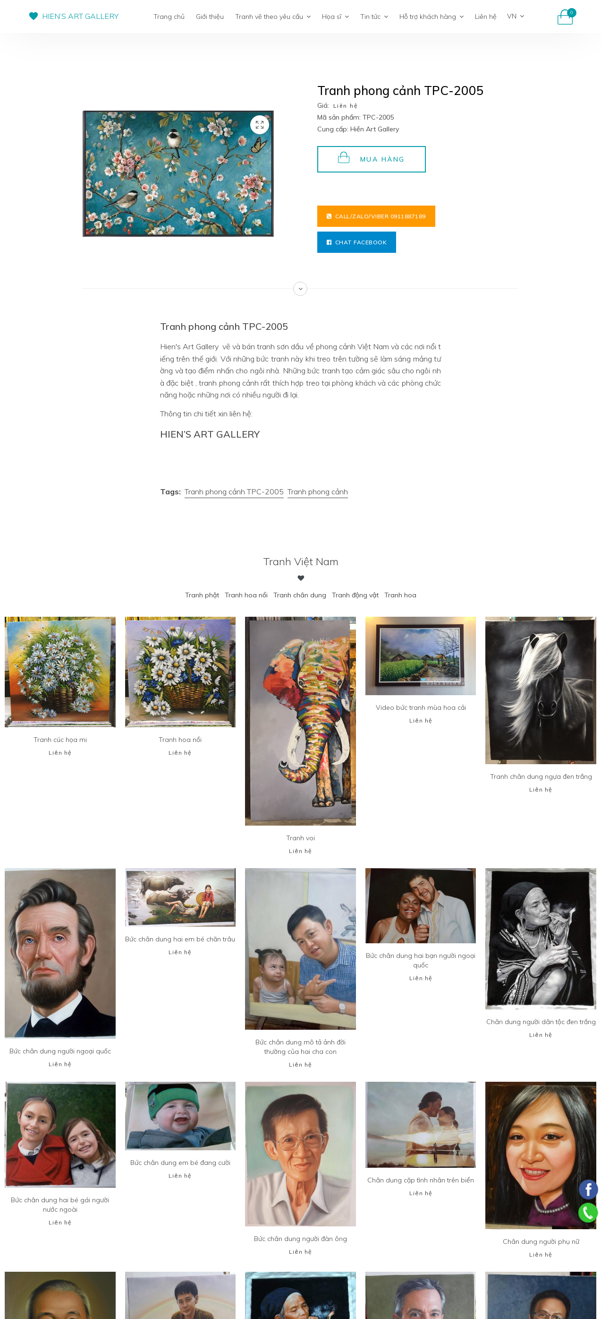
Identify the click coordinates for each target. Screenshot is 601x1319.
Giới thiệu (210, 16)
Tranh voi (300, 838)
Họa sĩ (335, 16)
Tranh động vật (355, 595)
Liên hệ (486, 16)
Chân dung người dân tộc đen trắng (541, 1021)
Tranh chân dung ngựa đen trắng (541, 776)
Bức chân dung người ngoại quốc (60, 1051)
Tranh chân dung (299, 595)
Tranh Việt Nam (301, 561)
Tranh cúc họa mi (60, 739)
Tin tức (374, 16)
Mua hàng (371, 158)
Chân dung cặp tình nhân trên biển (420, 1180)
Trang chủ (169, 16)
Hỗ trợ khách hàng (431, 16)
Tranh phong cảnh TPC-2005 (234, 491)
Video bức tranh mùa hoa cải (421, 707)
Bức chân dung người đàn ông (300, 1238)
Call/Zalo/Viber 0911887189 (376, 216)
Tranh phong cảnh (318, 491)
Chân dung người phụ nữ (541, 1241)
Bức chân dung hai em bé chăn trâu (180, 939)
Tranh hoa (400, 595)
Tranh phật (202, 595)
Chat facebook (357, 242)
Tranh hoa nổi (246, 595)
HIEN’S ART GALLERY (80, 16)
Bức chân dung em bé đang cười (180, 1162)
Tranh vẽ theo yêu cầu (273, 16)
